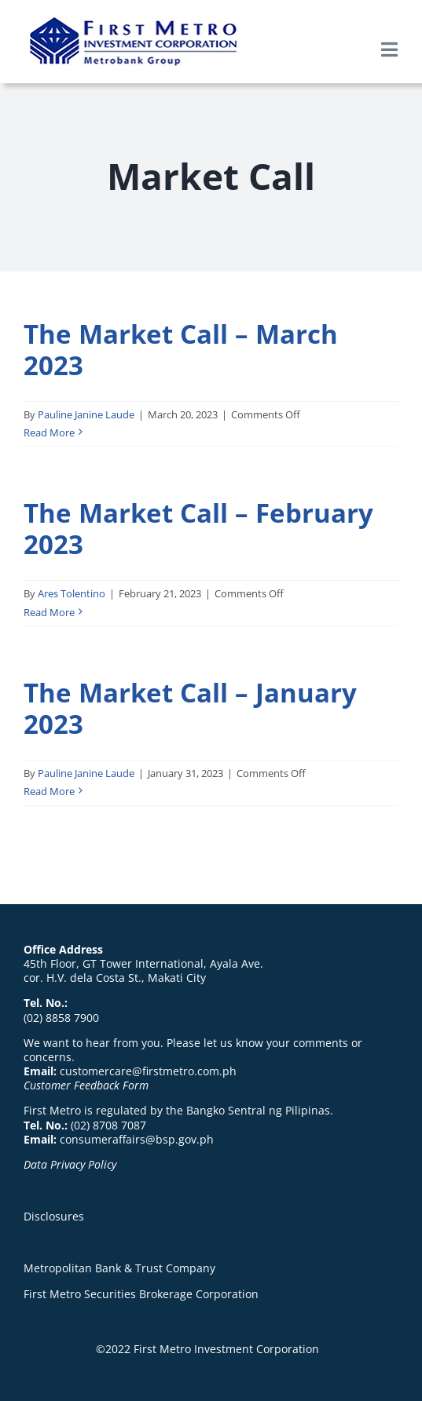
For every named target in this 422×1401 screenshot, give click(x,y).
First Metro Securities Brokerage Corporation (141, 1293)
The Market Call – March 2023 (181, 349)
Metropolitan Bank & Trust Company (119, 1268)
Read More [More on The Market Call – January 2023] (49, 791)
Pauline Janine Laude (86, 414)
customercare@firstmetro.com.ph (148, 1071)
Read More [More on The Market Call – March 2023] (49, 432)
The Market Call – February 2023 (198, 528)
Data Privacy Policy (70, 1164)
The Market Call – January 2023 (190, 708)
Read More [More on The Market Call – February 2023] (49, 612)
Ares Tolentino (71, 593)
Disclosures (54, 1216)
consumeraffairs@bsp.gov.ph (137, 1139)
